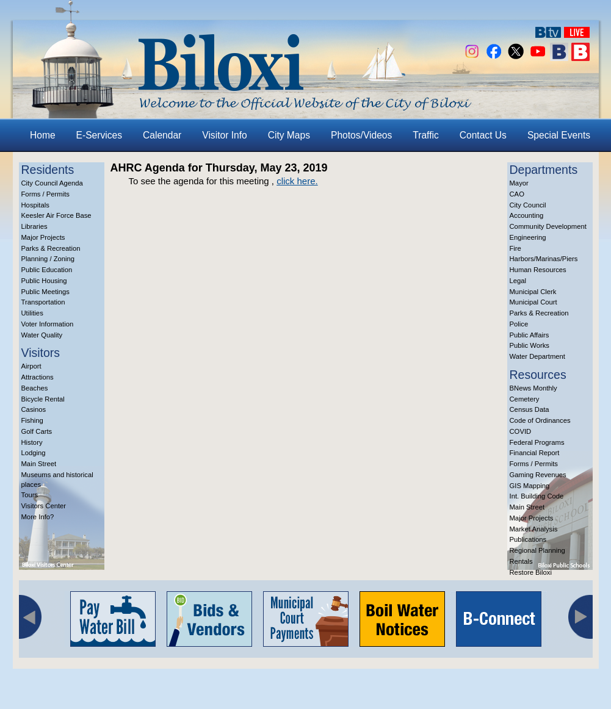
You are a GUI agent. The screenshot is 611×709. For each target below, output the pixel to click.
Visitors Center (44, 505)
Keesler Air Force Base (56, 215)
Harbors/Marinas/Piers (544, 258)
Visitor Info (224, 135)
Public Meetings (45, 291)
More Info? (37, 516)
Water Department (538, 356)
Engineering (528, 237)
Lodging (33, 452)
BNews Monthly (533, 388)
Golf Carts (36, 431)
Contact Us (483, 135)
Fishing (32, 420)
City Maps (289, 135)
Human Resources (538, 269)
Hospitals (35, 205)
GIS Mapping (530, 485)
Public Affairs (529, 335)
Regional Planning (537, 550)
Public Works (529, 345)
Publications (528, 539)
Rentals (521, 561)
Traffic (425, 135)
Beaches (34, 388)
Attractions (37, 377)
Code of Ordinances (540, 420)
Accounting (527, 215)
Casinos (33, 409)
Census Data (529, 409)
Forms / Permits (45, 194)
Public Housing (44, 280)
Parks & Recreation (51, 248)
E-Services (99, 135)
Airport (31, 366)
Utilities (32, 313)
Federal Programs (537, 442)
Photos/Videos (361, 135)
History (32, 442)
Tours (29, 494)
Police (519, 324)
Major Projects (43, 237)
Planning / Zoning (48, 258)
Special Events (558, 135)
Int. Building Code (537, 496)
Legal (518, 280)
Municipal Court (533, 302)
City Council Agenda (52, 183)
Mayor (519, 183)
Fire (515, 248)
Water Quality (42, 335)
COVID (521, 431)
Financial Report (535, 452)
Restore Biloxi (531, 572)
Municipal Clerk (533, 291)
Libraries (34, 226)
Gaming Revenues (538, 474)
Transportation (43, 302)
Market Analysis (534, 529)
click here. (297, 181)
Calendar (162, 135)
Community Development (548, 226)
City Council (528, 205)
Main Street (39, 463)
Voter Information (47, 324)
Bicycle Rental (43, 399)
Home (43, 135)
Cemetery (525, 399)
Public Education (47, 269)
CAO (517, 194)
